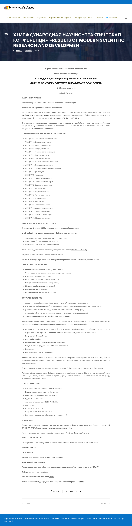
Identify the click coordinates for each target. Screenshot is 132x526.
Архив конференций (52, 115)
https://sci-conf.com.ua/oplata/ (75, 433)
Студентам (41, 17)
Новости (28, 51)
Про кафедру (28, 17)
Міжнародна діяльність (83, 17)
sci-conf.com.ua (29, 447)
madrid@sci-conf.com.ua (33, 233)
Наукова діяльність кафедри (60, 17)
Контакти (99, 17)
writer (19, 51)
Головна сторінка (13, 17)
